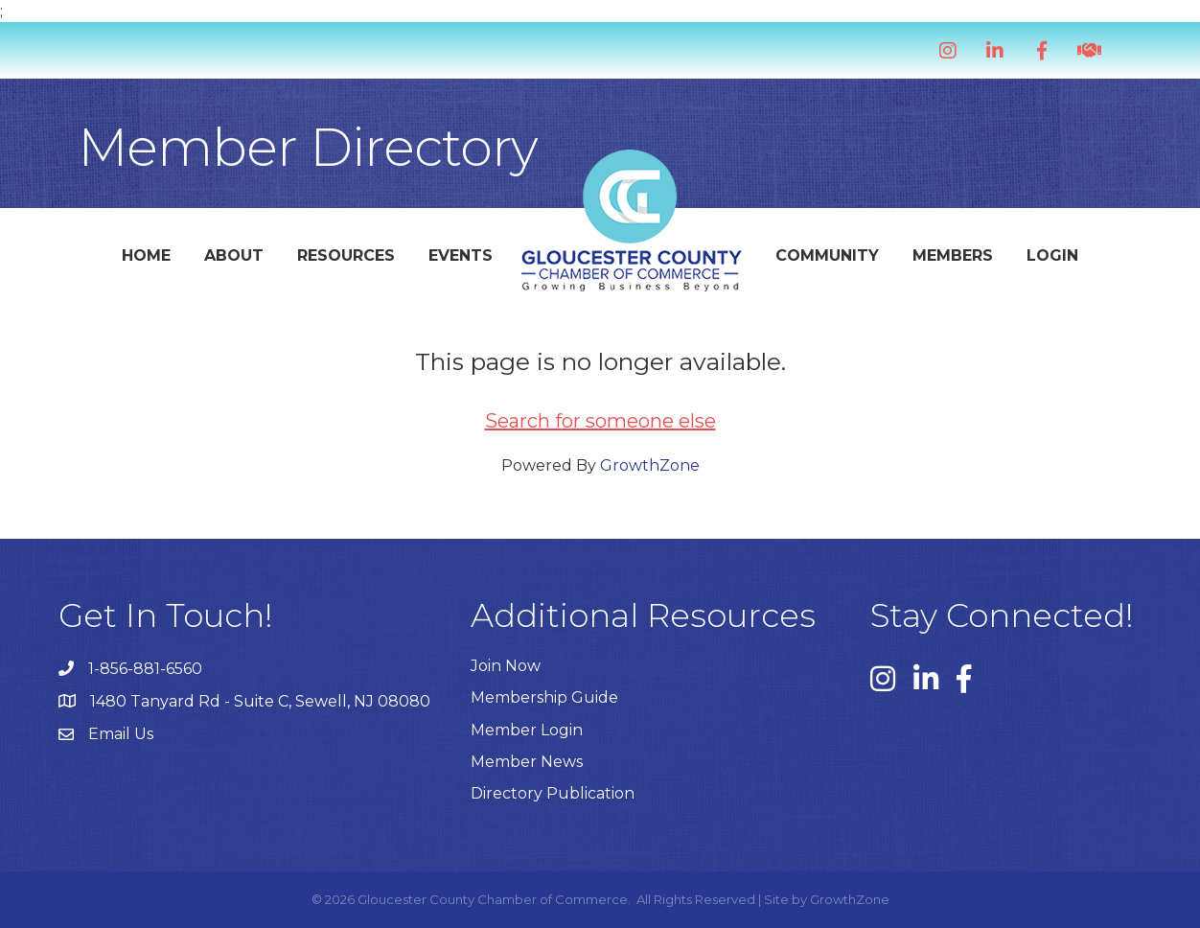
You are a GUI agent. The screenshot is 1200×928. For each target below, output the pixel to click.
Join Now (506, 666)
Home (146, 255)
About (234, 255)
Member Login (527, 730)
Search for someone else (600, 420)
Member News (527, 762)
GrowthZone (650, 465)
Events (460, 255)
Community (827, 255)
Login (1052, 255)
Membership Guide (544, 697)
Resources (346, 255)
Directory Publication (553, 793)
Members (952, 255)
